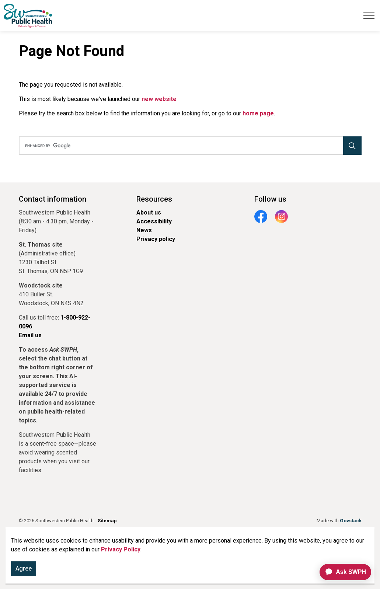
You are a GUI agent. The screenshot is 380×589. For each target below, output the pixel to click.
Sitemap (107, 520)
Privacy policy (155, 239)
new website (159, 98)
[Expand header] (369, 15)
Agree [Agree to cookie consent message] (23, 568)
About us (148, 212)
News (144, 230)
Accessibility (154, 221)
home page (258, 113)
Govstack (351, 520)
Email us (30, 335)
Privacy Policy (120, 549)
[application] (342, 572)
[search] (188, 145)
